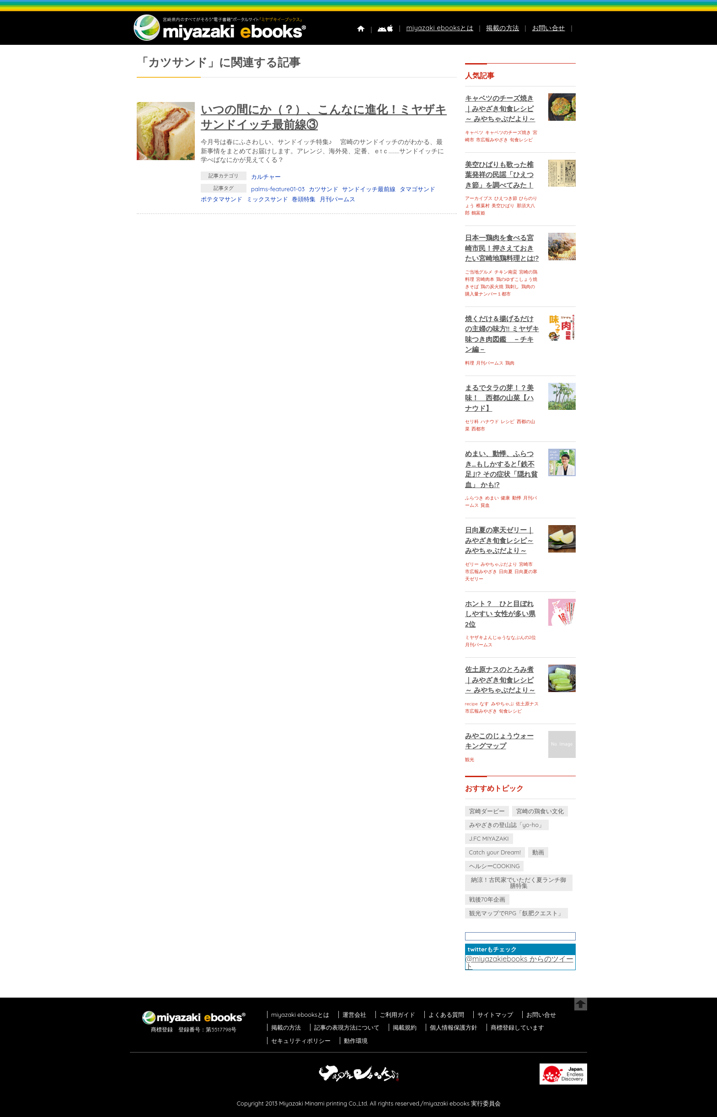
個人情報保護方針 (453, 1027)
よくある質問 (446, 1014)
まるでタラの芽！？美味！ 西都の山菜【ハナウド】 (499, 398)
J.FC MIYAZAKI (489, 838)
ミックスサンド (267, 199)
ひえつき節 (505, 198)
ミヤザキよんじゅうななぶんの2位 (500, 637)
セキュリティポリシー (301, 1040)
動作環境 (356, 1040)
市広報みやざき (492, 140)
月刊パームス (337, 199)
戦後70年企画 (487, 899)
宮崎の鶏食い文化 (540, 811)
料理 (469, 363)
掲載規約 (405, 1027)
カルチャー (266, 176)
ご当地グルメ (478, 272)
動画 (538, 852)
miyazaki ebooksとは (439, 28)
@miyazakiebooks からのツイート (519, 962)
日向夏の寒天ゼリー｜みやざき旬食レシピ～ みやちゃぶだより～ (499, 540)
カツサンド (323, 189)
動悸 (516, 498)
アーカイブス (478, 198)
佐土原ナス (527, 704)
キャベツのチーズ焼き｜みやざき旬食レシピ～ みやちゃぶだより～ (500, 108)
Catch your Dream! (495, 852)
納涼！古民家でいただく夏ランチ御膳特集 (518, 882)
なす (484, 704)
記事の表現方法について (347, 1027)
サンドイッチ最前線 (369, 189)
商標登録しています (517, 1027)
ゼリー (472, 564)
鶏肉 (509, 363)
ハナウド (490, 421)
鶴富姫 (478, 213)
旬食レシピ (521, 140)
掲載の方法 (502, 28)
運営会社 (354, 1014)
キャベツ (474, 132)
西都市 (478, 429)
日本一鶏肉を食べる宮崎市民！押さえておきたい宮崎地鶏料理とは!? (502, 248)
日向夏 (506, 572)
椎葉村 (483, 206)
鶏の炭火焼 (492, 287)
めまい (492, 498)
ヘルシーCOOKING (494, 866)
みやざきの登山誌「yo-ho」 (507, 824)
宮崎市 (526, 564)
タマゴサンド (417, 189)
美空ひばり (503, 206)
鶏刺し (512, 287)
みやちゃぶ (502, 704)
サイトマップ (495, 1014)
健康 (505, 498)
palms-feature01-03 (278, 189)
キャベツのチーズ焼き (508, 132)
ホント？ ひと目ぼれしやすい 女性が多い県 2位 (500, 613)
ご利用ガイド (397, 1014)
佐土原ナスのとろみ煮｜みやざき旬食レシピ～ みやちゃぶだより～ (500, 679)
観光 (469, 760)
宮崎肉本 (485, 279)
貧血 (485, 505)
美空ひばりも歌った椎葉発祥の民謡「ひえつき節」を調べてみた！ (499, 174)
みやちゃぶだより (499, 564)
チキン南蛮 (505, 272)
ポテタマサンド (221, 199)
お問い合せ (548, 28)
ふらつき (474, 498)
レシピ (507, 421)
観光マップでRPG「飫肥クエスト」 (516, 913)
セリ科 (472, 421)
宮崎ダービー (487, 811)
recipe (471, 704)
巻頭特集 (304, 199)
